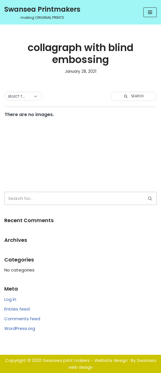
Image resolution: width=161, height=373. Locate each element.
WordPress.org (19, 328)
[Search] (74, 198)
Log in (10, 299)
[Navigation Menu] (150, 12)
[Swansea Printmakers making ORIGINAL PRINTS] (42, 12)
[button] (23, 96)
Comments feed (22, 319)
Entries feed (17, 309)
